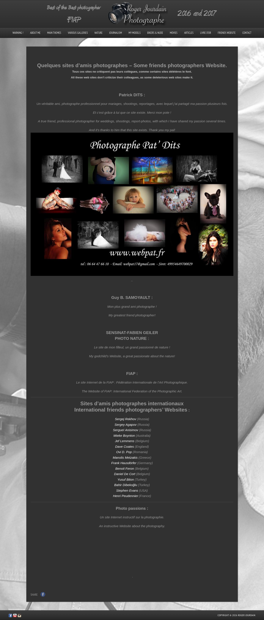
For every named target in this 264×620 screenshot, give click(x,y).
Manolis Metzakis (125, 457)
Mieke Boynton (124, 435)
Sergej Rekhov (125, 419)
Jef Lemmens (124, 441)
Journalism (115, 33)
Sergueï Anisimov (125, 430)
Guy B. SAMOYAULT (130, 297)
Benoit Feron (124, 468)
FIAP (130, 373)
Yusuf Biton (125, 479)
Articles (188, 33)
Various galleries (78, 33)
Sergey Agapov (126, 424)
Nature (98, 33)
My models (134, 33)
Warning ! (18, 33)
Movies (173, 33)
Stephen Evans (127, 490)
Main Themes (54, 33)
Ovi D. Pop (124, 452)
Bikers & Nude (155, 33)
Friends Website (227, 33)
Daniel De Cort (124, 474)
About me (35, 33)
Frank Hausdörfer (124, 463)
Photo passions (131, 508)
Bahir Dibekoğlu (125, 485)
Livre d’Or (205, 33)
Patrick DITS (131, 95)
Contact (246, 33)
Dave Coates (124, 446)
